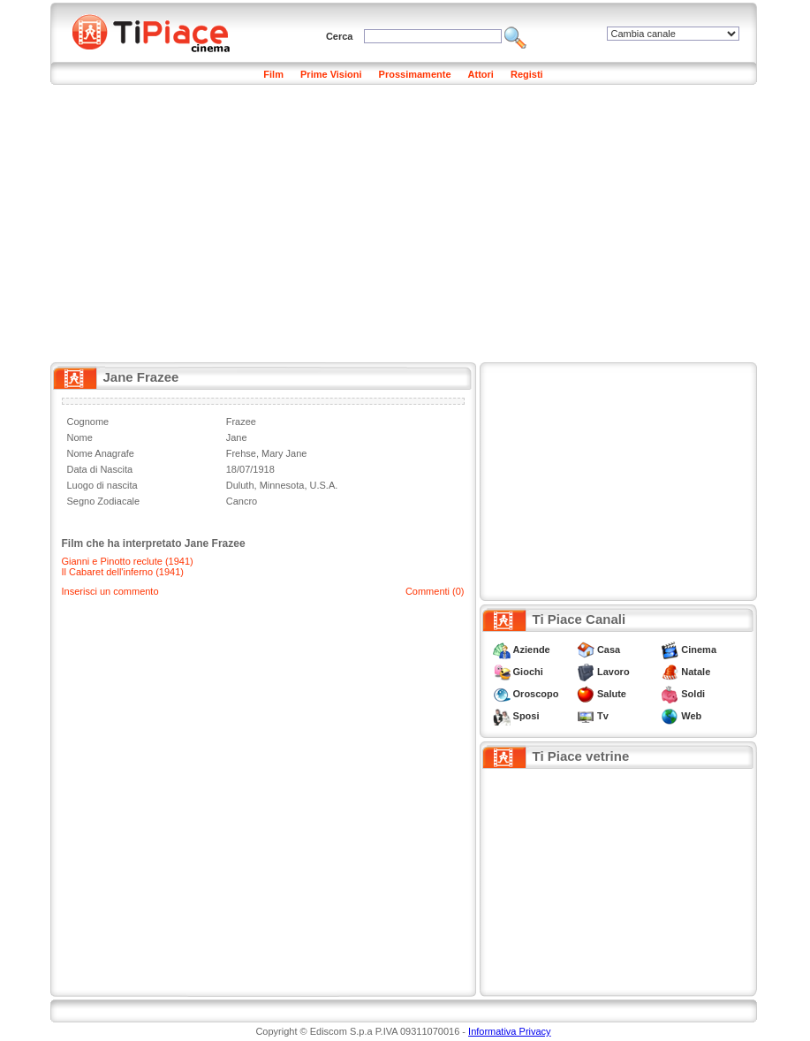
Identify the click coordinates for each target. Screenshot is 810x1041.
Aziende (531, 649)
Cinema (698, 649)
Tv (603, 715)
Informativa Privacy (509, 1031)
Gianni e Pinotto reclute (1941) (127, 561)
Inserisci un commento (110, 591)
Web (691, 715)
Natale (695, 671)
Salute (611, 693)
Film (273, 74)
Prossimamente (415, 74)
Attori (481, 74)
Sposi (526, 715)
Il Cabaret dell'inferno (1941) (123, 571)
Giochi (528, 671)
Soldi (693, 693)
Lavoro (613, 671)
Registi (527, 74)
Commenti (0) (435, 591)
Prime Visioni (331, 74)
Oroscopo (536, 693)
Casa (608, 649)
